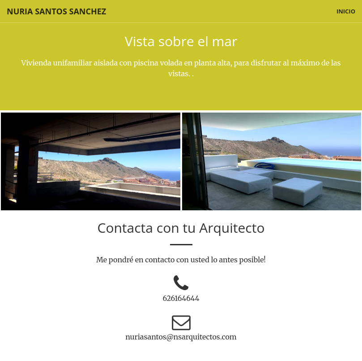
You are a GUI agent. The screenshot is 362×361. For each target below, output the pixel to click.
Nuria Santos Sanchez (56, 11)
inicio (345, 11)
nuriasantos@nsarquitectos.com (181, 336)
